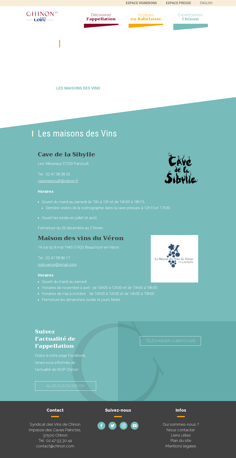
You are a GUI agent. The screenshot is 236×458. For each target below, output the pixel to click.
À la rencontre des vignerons (90, 72)
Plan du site (181, 440)
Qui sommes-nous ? (181, 424)
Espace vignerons (141, 3)
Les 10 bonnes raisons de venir (147, 88)
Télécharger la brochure (170, 341)
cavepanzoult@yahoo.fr (58, 180)
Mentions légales (180, 446)
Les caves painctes (157, 72)
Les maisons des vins (78, 88)
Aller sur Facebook (65, 386)
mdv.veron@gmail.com (57, 264)
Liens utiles (181, 435)
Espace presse (178, 3)
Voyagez (146, 17)
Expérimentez (190, 17)
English (206, 3)
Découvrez (101, 17)
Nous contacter (181, 430)
